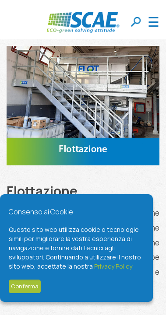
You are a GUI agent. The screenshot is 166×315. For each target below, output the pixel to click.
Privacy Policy (113, 266)
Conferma (25, 286)
